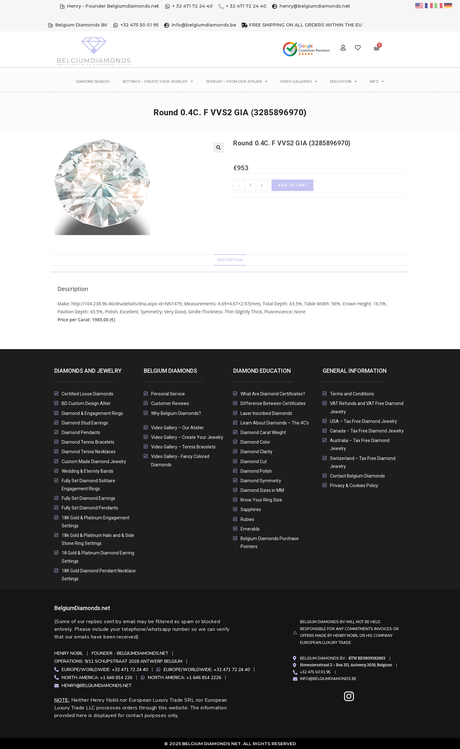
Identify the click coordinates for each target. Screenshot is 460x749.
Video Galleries (298, 81)
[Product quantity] (250, 185)
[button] (218, 147)
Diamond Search (93, 81)
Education (343, 81)
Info (377, 81)
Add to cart (292, 185)
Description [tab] (230, 260)
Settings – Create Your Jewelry (157, 81)
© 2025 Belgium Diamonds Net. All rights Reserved (230, 743)
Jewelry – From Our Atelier (236, 81)
